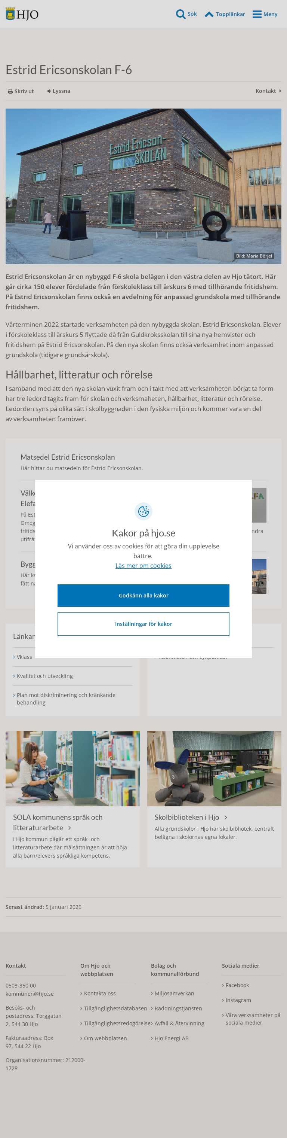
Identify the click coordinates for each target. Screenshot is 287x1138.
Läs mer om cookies (143, 567)
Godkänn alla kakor (144, 594)
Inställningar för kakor (143, 622)
